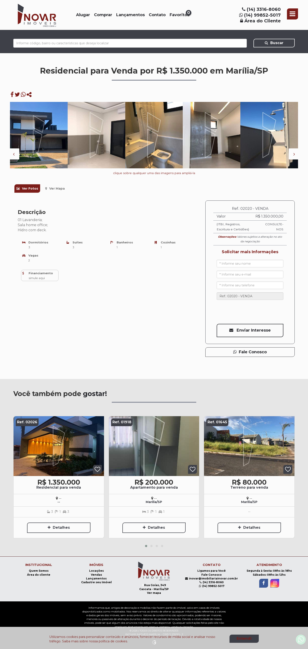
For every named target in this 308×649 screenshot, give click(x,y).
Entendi (244, 638)
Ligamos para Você (211, 570)
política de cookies (113, 641)
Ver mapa (154, 593)
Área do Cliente (260, 20)
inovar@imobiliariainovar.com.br (211, 578)
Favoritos (180, 14)
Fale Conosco (250, 352)
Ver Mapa (55, 188)
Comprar (103, 14)
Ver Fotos (27, 188)
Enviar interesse (250, 330)
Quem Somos (39, 570)
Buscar (274, 43)
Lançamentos (130, 14)
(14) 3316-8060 (261, 9)
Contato (157, 14)
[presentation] (13, 153)
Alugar (83, 14)
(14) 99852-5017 (260, 15)
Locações (96, 570)
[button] (146, 546)
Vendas (96, 574)
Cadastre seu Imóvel (96, 582)
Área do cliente (38, 574)
